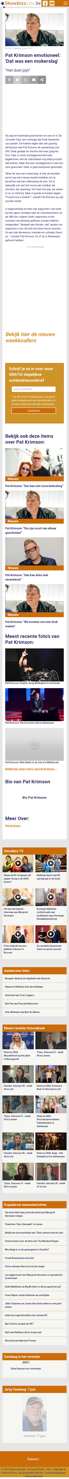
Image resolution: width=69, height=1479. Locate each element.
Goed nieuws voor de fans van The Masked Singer (32, 1241)
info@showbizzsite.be (31, 1472)
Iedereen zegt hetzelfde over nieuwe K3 (26, 1315)
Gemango (37, 1476)
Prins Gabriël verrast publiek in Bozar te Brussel (15, 949)
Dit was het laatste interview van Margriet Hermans (16, 912)
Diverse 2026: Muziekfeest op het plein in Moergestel (17, 1055)
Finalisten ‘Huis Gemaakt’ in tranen (23, 1224)
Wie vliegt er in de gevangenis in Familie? (27, 1249)
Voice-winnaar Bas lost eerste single (25, 1266)
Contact (33, 1459)
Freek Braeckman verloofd (19, 1258)
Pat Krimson (12, 825)
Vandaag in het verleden (22, 1357)
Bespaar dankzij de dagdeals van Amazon (27, 978)
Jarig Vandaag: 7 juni (19, 1389)
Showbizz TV (13, 851)
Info (48, 1469)
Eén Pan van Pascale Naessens (21, 1003)
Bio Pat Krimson (34, 798)
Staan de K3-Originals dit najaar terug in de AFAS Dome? (17, 878)
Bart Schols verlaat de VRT (19, 1323)
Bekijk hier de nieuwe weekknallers (30, 337)
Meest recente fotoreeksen (24, 1028)
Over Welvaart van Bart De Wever (22, 1012)
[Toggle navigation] (65, 3)
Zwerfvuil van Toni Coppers (19, 995)
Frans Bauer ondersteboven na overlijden (27, 1295)
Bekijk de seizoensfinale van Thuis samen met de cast (34, 1232)
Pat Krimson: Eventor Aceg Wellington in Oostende (32, 683)
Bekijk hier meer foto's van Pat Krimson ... (31, 769)
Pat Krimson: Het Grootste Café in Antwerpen (29, 723)
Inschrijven (34, 410)
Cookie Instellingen (55, 1472)
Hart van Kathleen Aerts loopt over (23, 1332)
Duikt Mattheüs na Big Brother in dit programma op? (33, 1286)
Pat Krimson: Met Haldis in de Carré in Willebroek (32, 762)
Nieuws (13, 479)
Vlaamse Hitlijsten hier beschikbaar (24, 986)
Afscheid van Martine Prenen (20, 1340)
